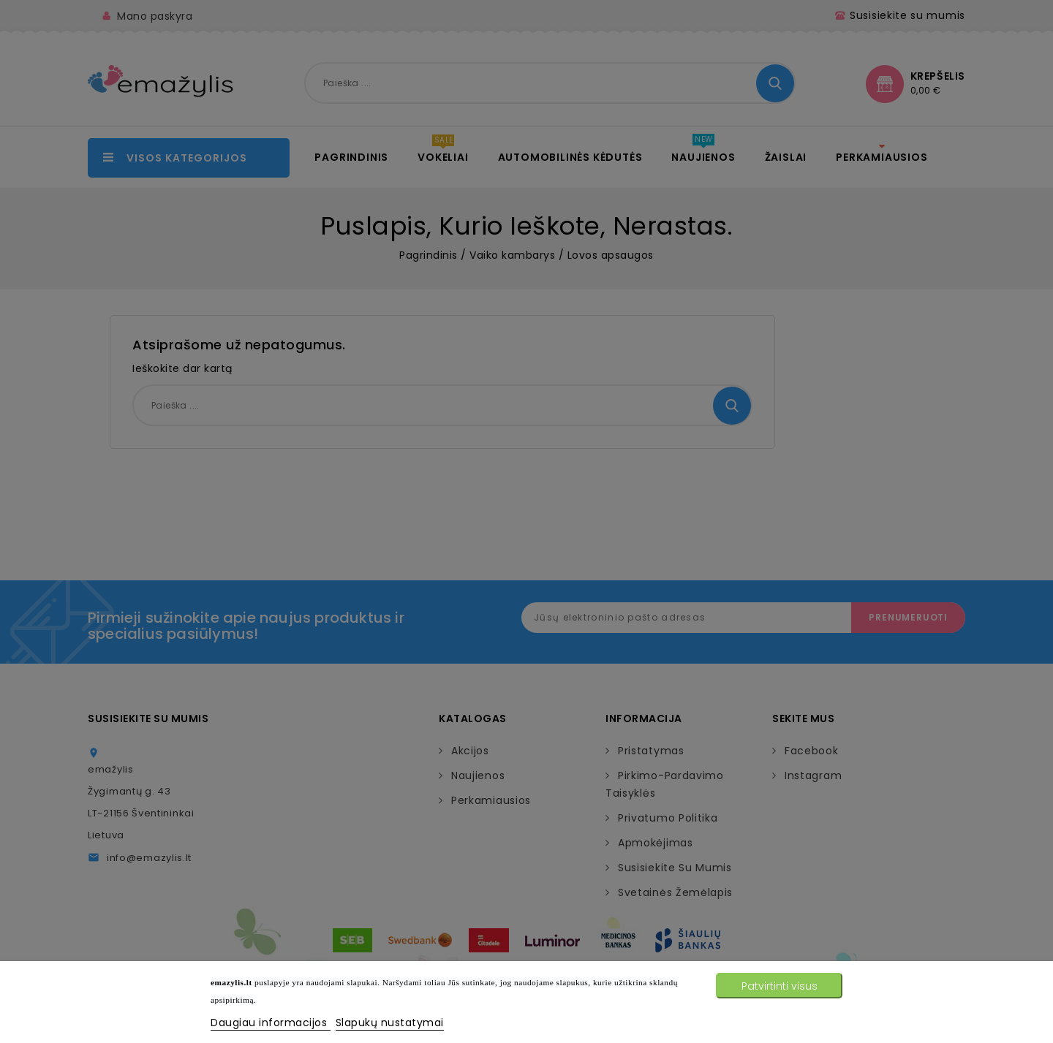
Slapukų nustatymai (390, 1022)
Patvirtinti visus (779, 986)
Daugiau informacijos (271, 1022)
